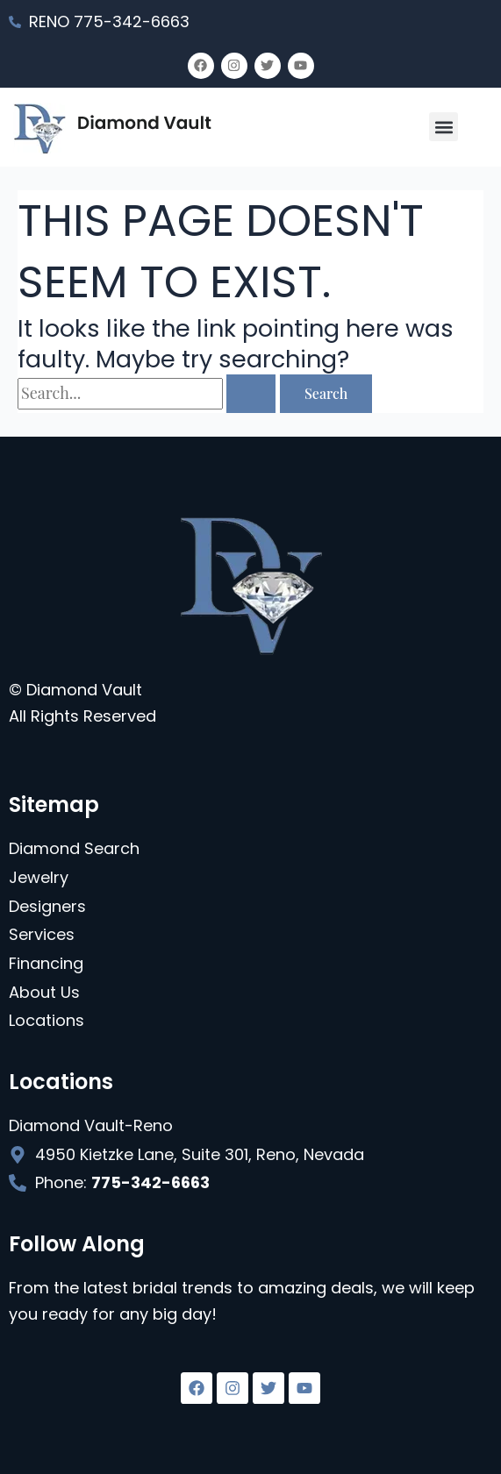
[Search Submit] (251, 393)
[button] (443, 126)
